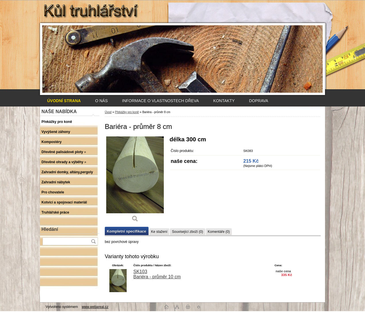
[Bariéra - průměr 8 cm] (135, 181)
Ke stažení (159, 232)
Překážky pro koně (127, 112)
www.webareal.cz (95, 307)
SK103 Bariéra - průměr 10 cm (157, 274)
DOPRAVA (258, 100)
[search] (93, 241)
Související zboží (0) (187, 232)
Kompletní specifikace (126, 231)
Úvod (108, 112)
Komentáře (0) (219, 232)
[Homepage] (64, 100)
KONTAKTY (224, 100)
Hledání (49, 229)
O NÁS (101, 100)
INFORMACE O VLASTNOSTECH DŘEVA (160, 100)
